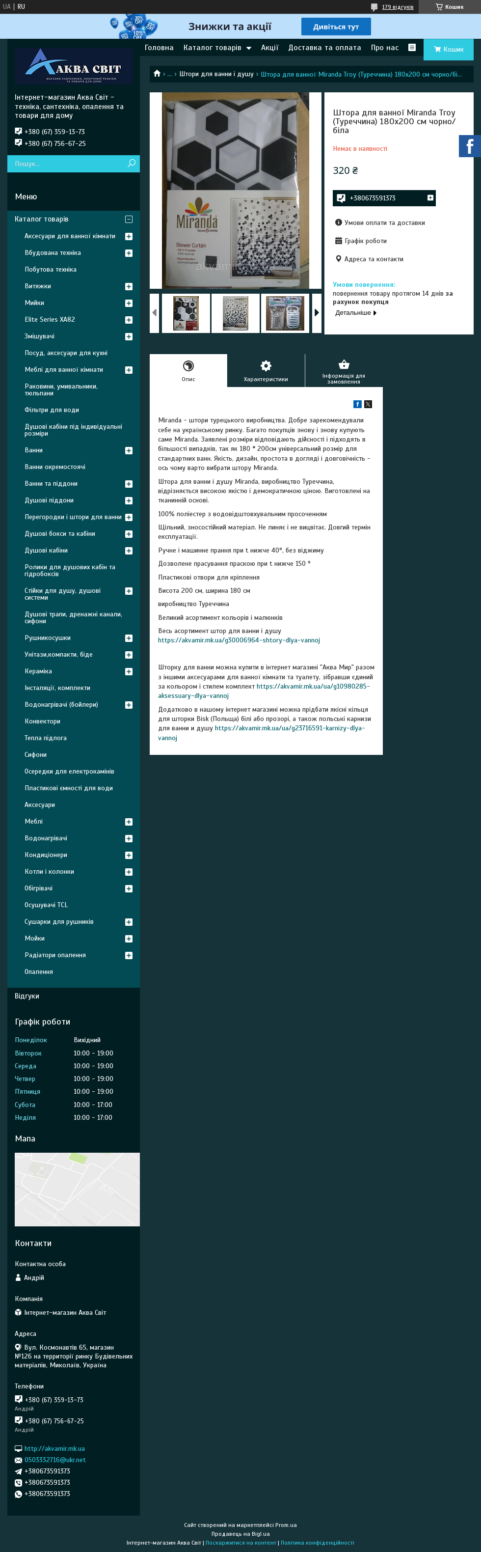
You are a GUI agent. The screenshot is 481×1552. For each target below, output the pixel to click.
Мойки (35, 938)
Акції (269, 48)
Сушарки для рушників (59, 921)
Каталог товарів (212, 48)
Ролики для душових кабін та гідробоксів (70, 570)
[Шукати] (131, 163)
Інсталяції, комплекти (57, 688)
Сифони (36, 754)
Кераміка (38, 671)
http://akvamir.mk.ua (55, 1448)
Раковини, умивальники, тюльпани (61, 389)
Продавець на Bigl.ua (241, 1533)
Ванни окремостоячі (55, 467)
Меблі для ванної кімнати (64, 369)
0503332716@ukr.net (55, 1460)
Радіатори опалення (55, 955)
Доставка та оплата (324, 48)
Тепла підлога (46, 738)
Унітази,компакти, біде (59, 654)
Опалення (39, 972)
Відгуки (27, 996)
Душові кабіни (46, 550)
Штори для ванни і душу (216, 74)
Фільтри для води (52, 410)
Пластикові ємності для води (69, 788)
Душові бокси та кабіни (60, 533)
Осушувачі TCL (46, 905)
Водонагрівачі (46, 838)
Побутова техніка (51, 269)
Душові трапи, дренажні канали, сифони (73, 617)
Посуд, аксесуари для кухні (66, 353)
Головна (159, 48)
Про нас (385, 48)
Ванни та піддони (51, 483)
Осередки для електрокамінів (69, 771)
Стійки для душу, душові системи (63, 594)
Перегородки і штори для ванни (73, 517)
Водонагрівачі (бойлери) (61, 704)
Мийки (34, 303)
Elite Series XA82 (50, 319)
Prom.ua (286, 1525)
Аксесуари (40, 805)
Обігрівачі (39, 888)
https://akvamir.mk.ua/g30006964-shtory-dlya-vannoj (239, 640)
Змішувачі (39, 336)
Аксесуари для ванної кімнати (70, 236)
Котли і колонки (49, 871)
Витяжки (38, 286)
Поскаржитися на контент (241, 1542)
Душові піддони (49, 500)
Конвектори (42, 721)
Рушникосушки (48, 638)
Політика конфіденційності (317, 1542)
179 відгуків (398, 6)
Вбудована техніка (53, 253)
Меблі (34, 821)
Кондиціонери (46, 855)
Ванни (34, 450)
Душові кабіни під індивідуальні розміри (73, 430)
